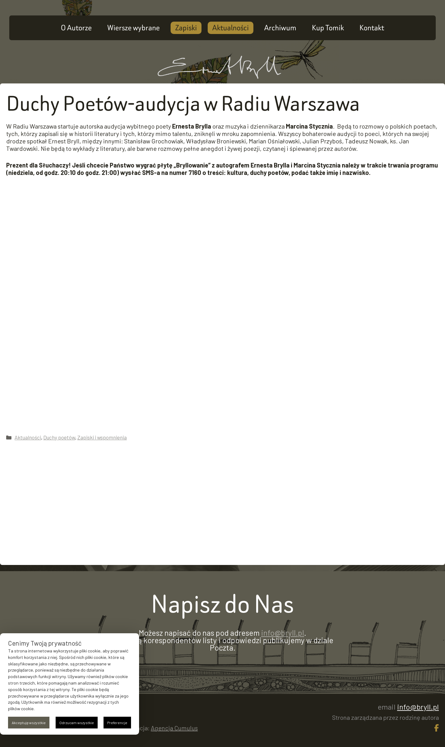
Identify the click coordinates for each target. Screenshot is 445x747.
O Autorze (76, 27)
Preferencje (117, 722)
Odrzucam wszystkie (76, 722)
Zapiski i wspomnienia (102, 437)
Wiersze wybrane (133, 27)
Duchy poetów (59, 437)
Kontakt (371, 27)
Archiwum (280, 27)
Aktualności (230, 27)
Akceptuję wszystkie (29, 722)
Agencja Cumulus (174, 728)
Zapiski (186, 27)
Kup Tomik (328, 27)
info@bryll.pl (282, 632)
